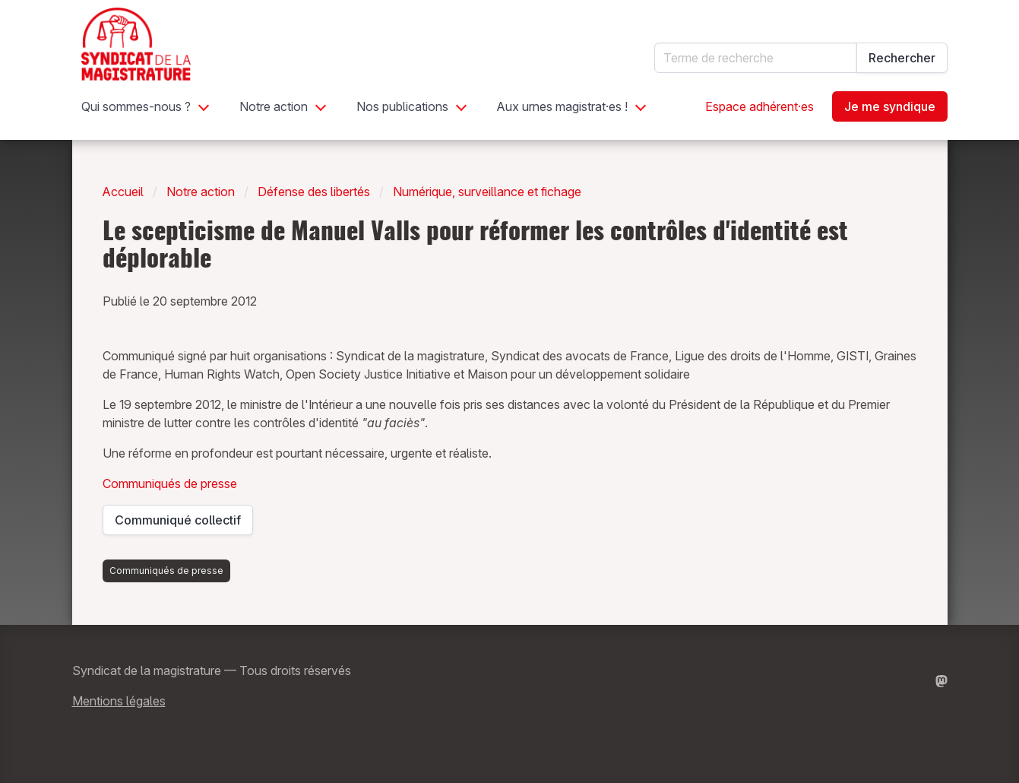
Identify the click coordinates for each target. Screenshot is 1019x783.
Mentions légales (119, 701)
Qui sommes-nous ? (136, 106)
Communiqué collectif (181, 523)
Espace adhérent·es (759, 106)
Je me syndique (889, 106)
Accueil (123, 191)
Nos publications (402, 106)
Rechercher (902, 57)
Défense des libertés (314, 191)
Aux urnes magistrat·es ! (562, 106)
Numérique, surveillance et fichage (487, 191)
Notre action (273, 106)
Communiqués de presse (170, 483)
